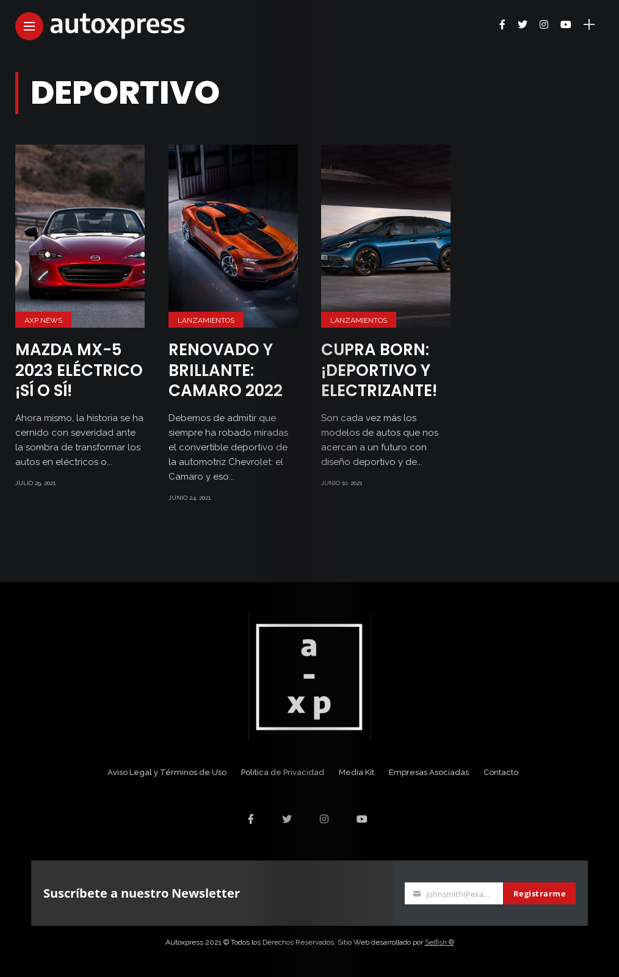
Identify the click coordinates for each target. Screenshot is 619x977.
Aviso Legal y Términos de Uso (166, 772)
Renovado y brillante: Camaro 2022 (225, 370)
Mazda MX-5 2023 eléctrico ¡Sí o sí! (79, 370)
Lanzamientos (206, 320)
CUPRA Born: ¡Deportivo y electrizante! (379, 370)
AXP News (43, 320)
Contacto (500, 772)
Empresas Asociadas (429, 772)
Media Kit (356, 772)
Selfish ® (439, 942)
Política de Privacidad (282, 772)
